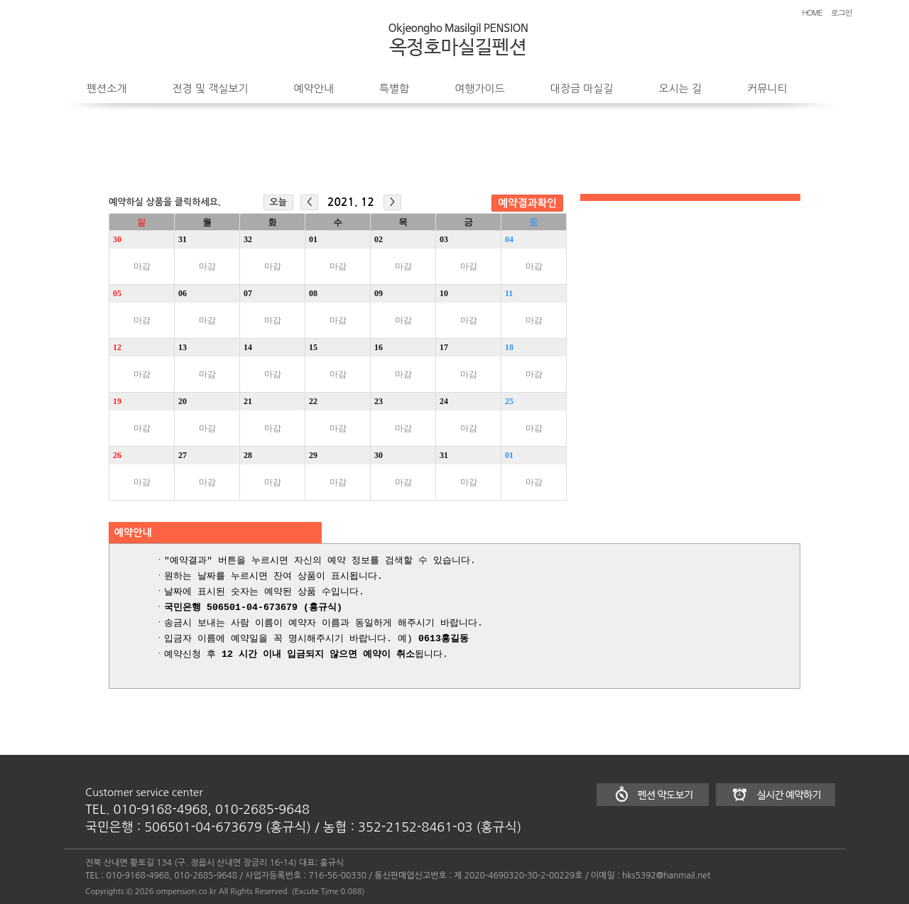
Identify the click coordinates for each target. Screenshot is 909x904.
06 (182, 293)
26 (117, 455)
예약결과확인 (527, 203)
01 (313, 239)
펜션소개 (106, 88)
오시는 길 (680, 88)
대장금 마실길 (582, 88)
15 (313, 347)
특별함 (394, 88)
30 (117, 239)
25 (509, 401)
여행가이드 (479, 88)
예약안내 (314, 88)
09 (378, 293)
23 (378, 401)
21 (248, 401)
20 (182, 401)
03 (444, 239)
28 (248, 455)
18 (509, 347)
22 (313, 401)
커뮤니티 (767, 88)
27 (182, 455)
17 (444, 347)
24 (444, 401)
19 (117, 401)
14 (248, 347)
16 (378, 347)
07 (248, 293)
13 (182, 347)
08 (313, 293)
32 (248, 239)
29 (313, 455)
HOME (812, 12)
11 (509, 293)
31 (182, 239)
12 (117, 347)
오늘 (278, 202)
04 (509, 239)
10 (444, 293)
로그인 (841, 12)
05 (117, 293)
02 (378, 239)
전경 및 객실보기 (210, 88)
